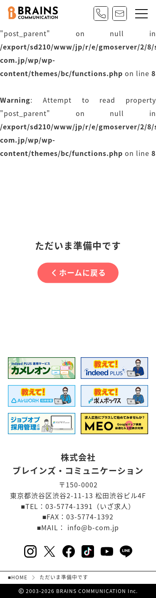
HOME (19, 577)
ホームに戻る (79, 272)
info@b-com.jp (93, 527)
